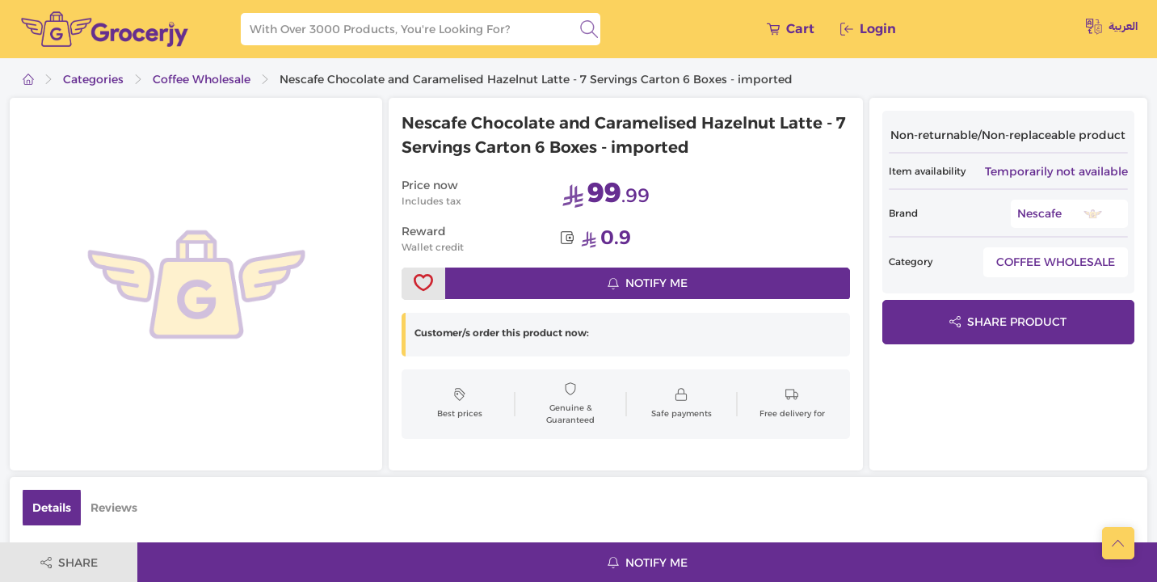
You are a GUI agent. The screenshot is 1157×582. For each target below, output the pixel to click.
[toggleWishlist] (423, 284)
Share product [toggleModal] (1008, 321)
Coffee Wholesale (201, 79)
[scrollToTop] (1118, 543)
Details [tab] (51, 507)
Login (868, 28)
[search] (589, 29)
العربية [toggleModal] (1112, 27)
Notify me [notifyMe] (648, 283)
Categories (93, 79)
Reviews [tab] (113, 507)
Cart (790, 28)
